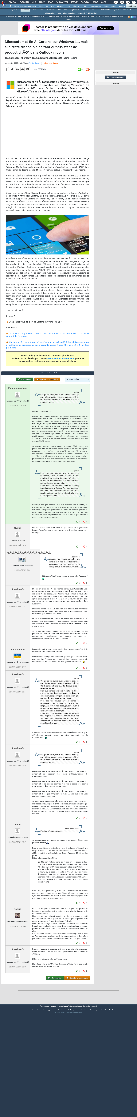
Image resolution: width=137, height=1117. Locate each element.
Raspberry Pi (74, 10)
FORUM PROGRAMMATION (33, 17)
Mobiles (122, 6)
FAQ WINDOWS (53, 17)
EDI (85, 6)
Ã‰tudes (85, 2)
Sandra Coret (33, 78)
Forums (13, 2)
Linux (34, 10)
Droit (95, 2)
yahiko (17, 953)
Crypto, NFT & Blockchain (87, 13)
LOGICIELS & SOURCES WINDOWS (109, 17)
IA (47, 6)
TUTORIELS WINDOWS (70, 17)
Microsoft (60, 6)
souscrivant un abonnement (60, 373)
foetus (17, 868)
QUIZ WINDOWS (87, 17)
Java (68, 6)
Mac (65, 10)
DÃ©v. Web (77, 6)
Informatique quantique (67, 13)
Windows (25, 10)
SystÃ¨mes (131, 6)
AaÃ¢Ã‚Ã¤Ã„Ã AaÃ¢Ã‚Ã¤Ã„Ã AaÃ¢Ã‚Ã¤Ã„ (29, 596)
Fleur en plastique (17, 432)
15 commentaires (51, 78)
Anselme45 (18, 633)
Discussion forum (115, 77)
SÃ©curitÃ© (105, 10)
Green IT (95, 10)
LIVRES (68, 19)
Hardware (51, 10)
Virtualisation (50, 13)
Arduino (41, 10)
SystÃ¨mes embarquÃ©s (122, 10)
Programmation (95, 6)
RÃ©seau (85, 10)
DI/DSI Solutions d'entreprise (25, 6)
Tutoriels (24, 2)
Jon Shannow (18, 693)
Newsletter (62, 2)
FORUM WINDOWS (13, 17)
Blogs (42, 2)
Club (103, 2)
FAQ (34, 2)
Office (113, 6)
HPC (59, 10)
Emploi (74, 2)
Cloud (41, 6)
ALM (52, 6)
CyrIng (17, 571)
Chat (50, 2)
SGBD (106, 6)
